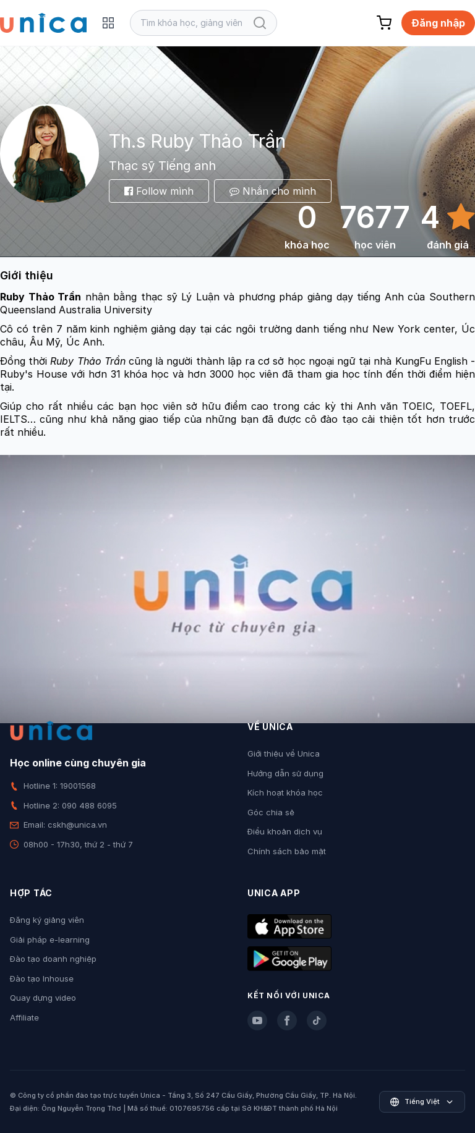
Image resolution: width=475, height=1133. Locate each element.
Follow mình (159, 191)
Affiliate (24, 1017)
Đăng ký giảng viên (47, 920)
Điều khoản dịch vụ (284, 831)
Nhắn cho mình (272, 191)
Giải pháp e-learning (50, 939)
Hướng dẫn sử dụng (285, 773)
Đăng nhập (438, 23)
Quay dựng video (43, 998)
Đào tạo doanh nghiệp (53, 959)
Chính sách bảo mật (286, 851)
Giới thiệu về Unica (283, 753)
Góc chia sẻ (270, 812)
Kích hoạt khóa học (285, 792)
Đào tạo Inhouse (42, 978)
